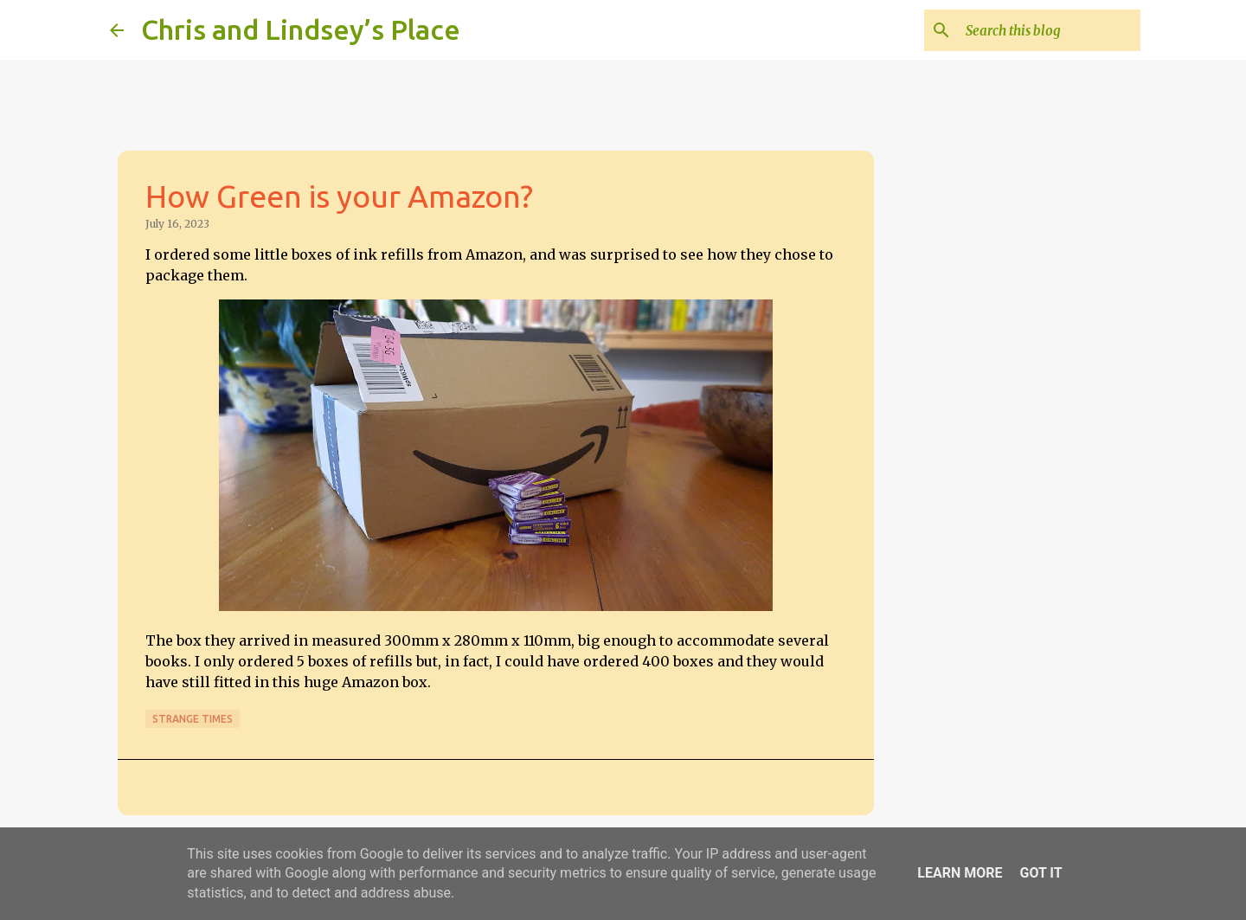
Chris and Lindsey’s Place (300, 29)
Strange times (192, 718)
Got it (1040, 873)
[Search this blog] (1049, 30)
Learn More (959, 873)
